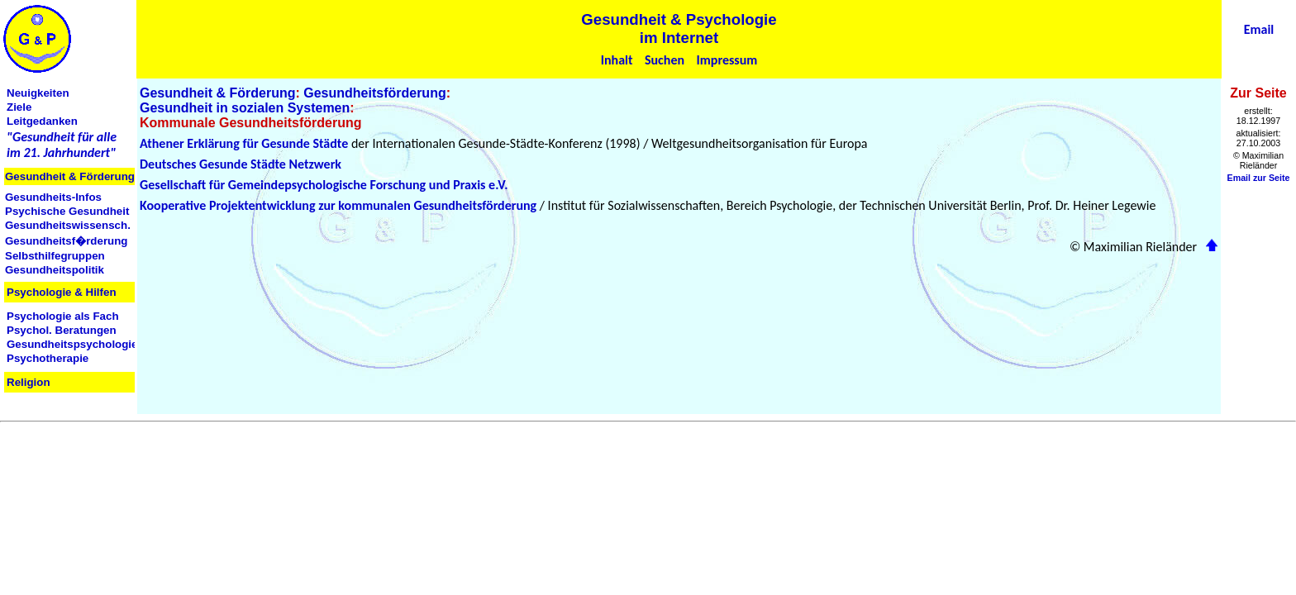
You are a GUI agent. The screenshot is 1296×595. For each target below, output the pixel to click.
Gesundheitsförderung (374, 93)
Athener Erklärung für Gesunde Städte (244, 143)
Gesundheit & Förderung (217, 93)
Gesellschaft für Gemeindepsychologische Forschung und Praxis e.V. (324, 185)
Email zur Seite (1258, 178)
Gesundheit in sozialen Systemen (245, 108)
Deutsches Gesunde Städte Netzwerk (240, 164)
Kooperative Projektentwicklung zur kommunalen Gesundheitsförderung (338, 205)
